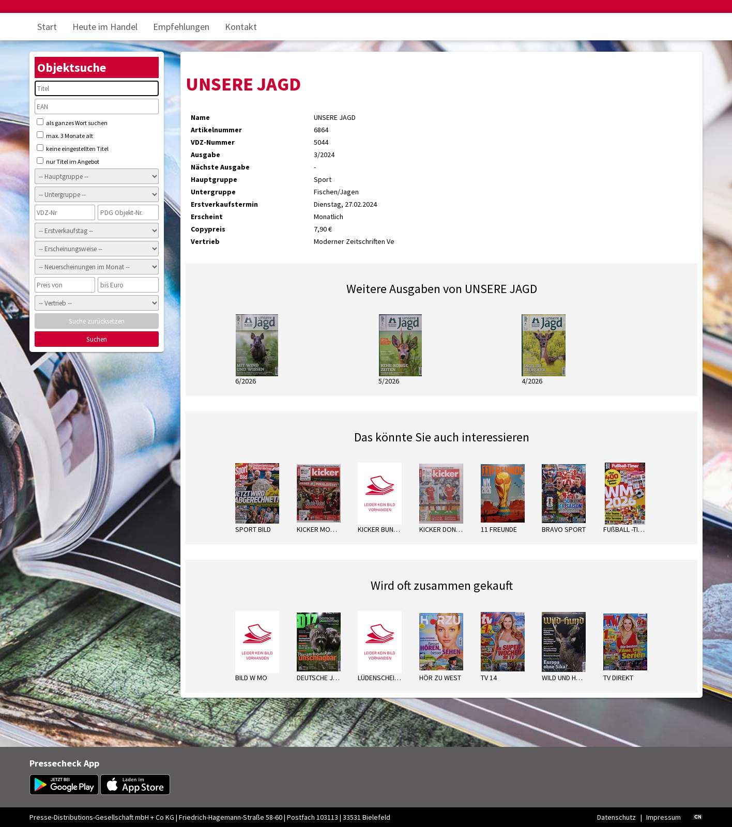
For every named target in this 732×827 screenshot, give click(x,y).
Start (47, 27)
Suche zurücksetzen (97, 321)
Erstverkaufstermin (224, 204)
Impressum (663, 817)
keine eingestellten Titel (73, 148)
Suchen (96, 339)
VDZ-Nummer (213, 142)
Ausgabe (205, 154)
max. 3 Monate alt (65, 135)
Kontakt (241, 27)
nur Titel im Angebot (68, 161)
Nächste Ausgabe (220, 167)
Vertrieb (205, 241)
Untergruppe (213, 191)
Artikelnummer (216, 129)
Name (200, 117)
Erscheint (207, 216)
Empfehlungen (181, 27)
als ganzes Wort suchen (72, 122)
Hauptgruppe (214, 179)
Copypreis (208, 229)
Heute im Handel (105, 27)
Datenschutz (616, 817)
